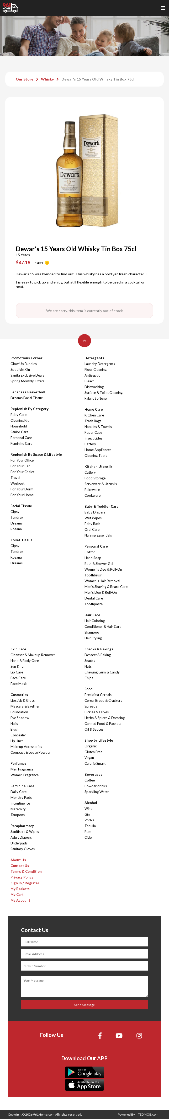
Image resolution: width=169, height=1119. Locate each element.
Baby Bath (92, 524)
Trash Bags (93, 421)
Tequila (90, 826)
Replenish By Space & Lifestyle (36, 454)
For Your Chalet (22, 472)
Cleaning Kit (19, 420)
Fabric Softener (96, 398)
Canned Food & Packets (103, 723)
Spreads (91, 706)
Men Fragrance (21, 769)
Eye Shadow (19, 718)
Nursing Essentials (98, 535)
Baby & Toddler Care (102, 506)
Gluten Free (93, 752)
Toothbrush (94, 575)
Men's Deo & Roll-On (101, 592)
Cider (89, 837)
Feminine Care (21, 443)
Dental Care (94, 598)
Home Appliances (98, 450)
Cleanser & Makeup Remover (32, 655)
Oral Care (92, 529)
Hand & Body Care (24, 660)
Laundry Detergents (100, 364)
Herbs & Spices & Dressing (105, 718)
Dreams (16, 523)
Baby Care (18, 415)
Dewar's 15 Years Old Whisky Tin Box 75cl (97, 79)
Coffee (90, 780)
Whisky (47, 79)
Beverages (93, 774)
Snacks (90, 660)
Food (89, 689)
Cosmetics (19, 695)
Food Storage (95, 478)
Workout (17, 483)
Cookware (93, 495)
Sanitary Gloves (22, 849)
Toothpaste (94, 604)
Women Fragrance (24, 775)
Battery (90, 444)
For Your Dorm (21, 489)
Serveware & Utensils (101, 484)
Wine (88, 808)
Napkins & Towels (98, 427)
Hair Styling (93, 638)
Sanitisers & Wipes (24, 831)
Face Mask (18, 684)
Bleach (89, 381)
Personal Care (21, 438)
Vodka (89, 820)
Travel (15, 477)
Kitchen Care (94, 415)
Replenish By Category (29, 409)
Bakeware (92, 490)
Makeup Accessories (26, 747)
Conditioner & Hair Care (103, 626)
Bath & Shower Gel (99, 563)
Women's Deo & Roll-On (103, 569)
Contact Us (19, 866)
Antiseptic (92, 375)
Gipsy (14, 512)
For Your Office (22, 460)
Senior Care (19, 432)
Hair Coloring (95, 621)
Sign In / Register (24, 883)
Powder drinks (96, 786)
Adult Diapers (21, 837)
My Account (20, 900)
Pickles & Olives (97, 712)
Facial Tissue (21, 506)
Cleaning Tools (96, 455)
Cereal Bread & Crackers (103, 700)
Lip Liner (16, 741)
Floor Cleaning (96, 369)
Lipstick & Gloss (22, 700)
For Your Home (22, 495)
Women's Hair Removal (102, 581)
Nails (14, 723)
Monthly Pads (21, 797)
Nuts (88, 666)
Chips (89, 678)
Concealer (18, 735)
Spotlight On (20, 369)
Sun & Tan (17, 666)
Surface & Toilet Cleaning (104, 392)
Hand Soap (93, 558)
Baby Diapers (95, 512)
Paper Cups (93, 432)
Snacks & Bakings (99, 649)
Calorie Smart (95, 763)
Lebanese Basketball (27, 392)
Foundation (19, 712)
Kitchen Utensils (99, 466)
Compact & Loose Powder (30, 752)
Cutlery (90, 472)
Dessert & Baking (98, 655)
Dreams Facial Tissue (26, 398)
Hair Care (92, 615)
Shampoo (92, 632)
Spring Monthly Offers (27, 381)
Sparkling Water (97, 792)
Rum (88, 831)
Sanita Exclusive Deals (27, 375)
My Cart (17, 894)
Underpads (19, 843)
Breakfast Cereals (98, 695)
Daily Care (18, 792)
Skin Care (18, 649)
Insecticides (93, 438)
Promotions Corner (26, 358)
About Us (18, 860)
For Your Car (20, 466)
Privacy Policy (21, 877)
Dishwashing (94, 387)
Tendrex (16, 517)
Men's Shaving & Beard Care (106, 587)
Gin (87, 814)
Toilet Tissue (21, 540)
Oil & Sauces (94, 729)
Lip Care (16, 672)
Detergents (94, 358)
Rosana (16, 529)
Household (18, 426)
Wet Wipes (93, 518)
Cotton (90, 552)
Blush (14, 729)
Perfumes (18, 763)
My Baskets (20, 889)
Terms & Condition (26, 871)
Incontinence (20, 803)
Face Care (18, 678)
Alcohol (91, 803)
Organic (91, 746)
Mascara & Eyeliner (25, 706)
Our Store (24, 79)
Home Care (94, 409)
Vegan (89, 758)
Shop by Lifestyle (99, 740)
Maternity (18, 809)
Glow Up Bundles (23, 364)
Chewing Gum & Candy (102, 672)
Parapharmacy (22, 826)
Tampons (17, 815)
